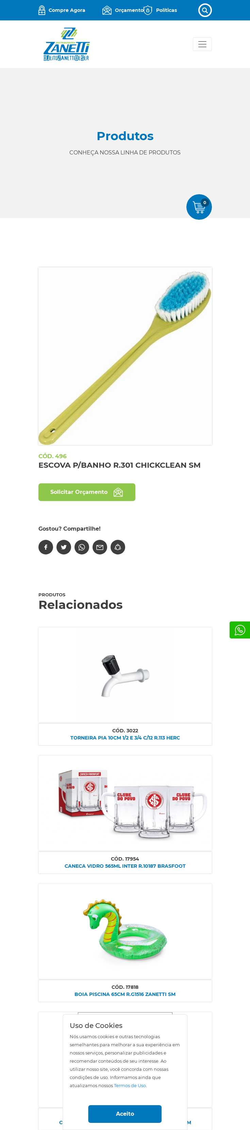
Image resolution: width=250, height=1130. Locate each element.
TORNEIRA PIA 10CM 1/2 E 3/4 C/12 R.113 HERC (125, 738)
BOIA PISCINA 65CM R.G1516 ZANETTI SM (125, 994)
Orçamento (129, 10)
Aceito (125, 1114)
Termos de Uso (130, 1085)
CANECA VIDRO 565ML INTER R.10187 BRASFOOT (125, 866)
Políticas (166, 10)
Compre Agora (67, 10)
